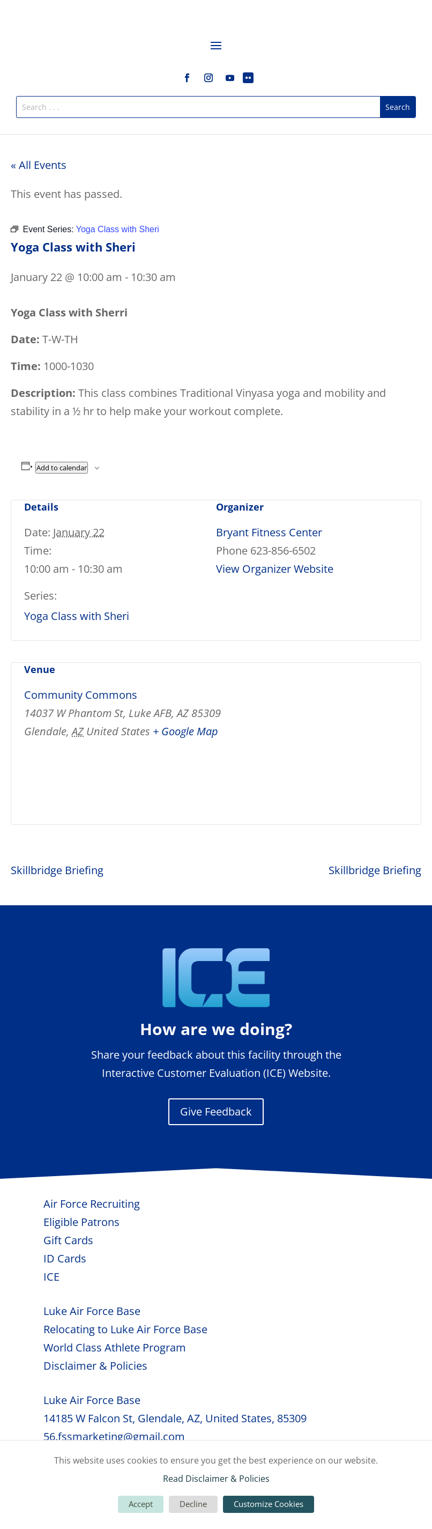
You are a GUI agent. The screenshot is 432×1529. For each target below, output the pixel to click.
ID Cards (64, 1258)
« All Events (38, 165)
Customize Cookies (268, 1503)
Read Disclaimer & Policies (216, 1478)
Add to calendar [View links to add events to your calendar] (61, 467)
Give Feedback (216, 1111)
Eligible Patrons (81, 1222)
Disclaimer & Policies (95, 1365)
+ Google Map (185, 731)
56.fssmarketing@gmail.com (114, 1436)
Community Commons (80, 695)
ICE (51, 1276)
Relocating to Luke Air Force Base (125, 1329)
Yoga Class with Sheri (76, 616)
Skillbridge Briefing (57, 870)
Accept (141, 1503)
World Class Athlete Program (114, 1347)
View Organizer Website (274, 569)
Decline (193, 1503)
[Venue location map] (351, 736)
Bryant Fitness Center (269, 532)
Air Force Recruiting (91, 1203)
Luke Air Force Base (91, 1311)
